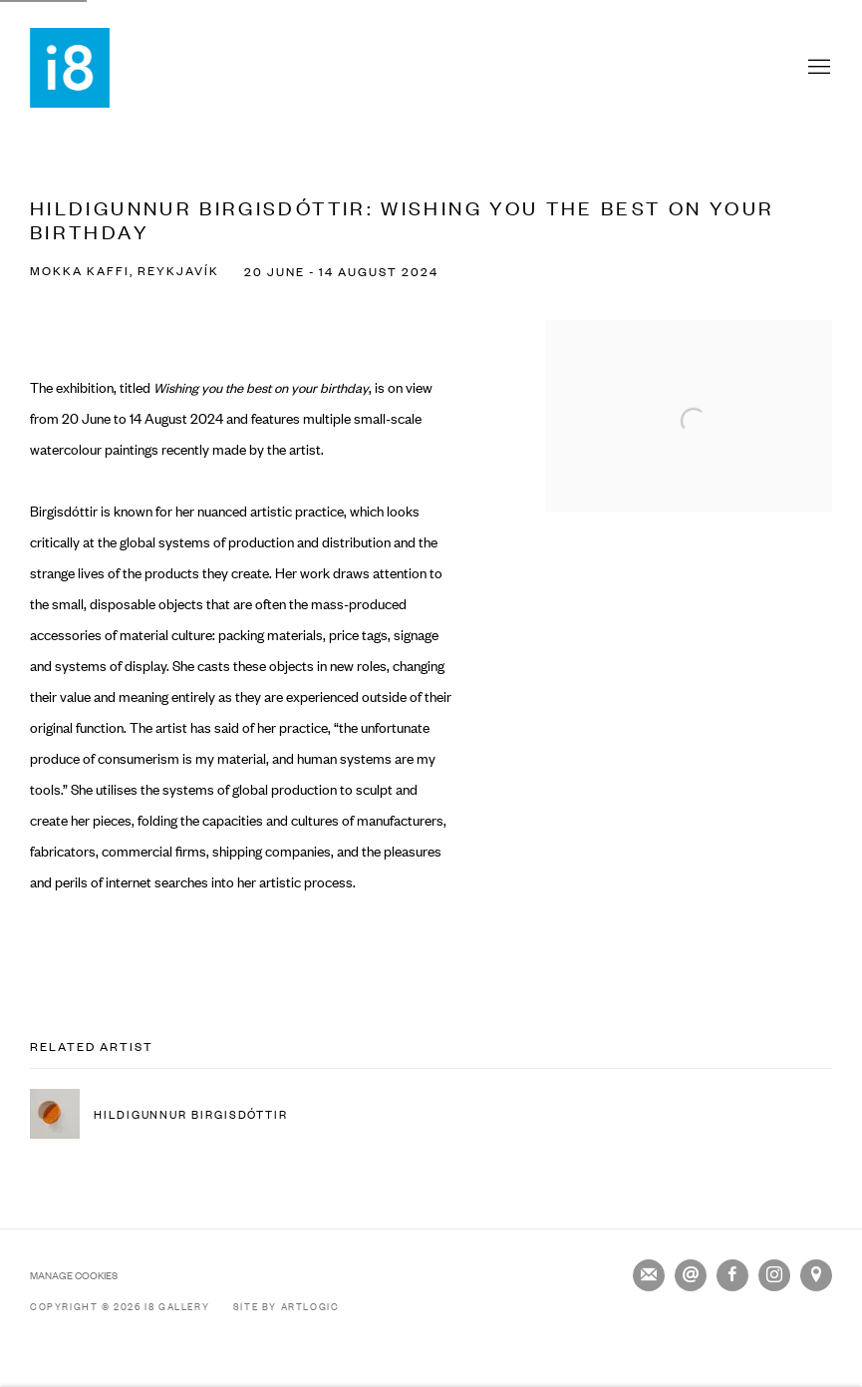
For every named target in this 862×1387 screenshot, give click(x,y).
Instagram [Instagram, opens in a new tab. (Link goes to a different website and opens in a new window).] (774, 1275)
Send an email (691, 1275)
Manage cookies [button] (74, 1274)
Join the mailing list (649, 1275)
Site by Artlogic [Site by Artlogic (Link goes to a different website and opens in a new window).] (286, 1305)
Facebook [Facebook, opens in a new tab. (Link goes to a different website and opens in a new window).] (732, 1275)
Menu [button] (817, 68)
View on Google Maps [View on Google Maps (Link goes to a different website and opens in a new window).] (816, 1275)
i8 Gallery (70, 68)
